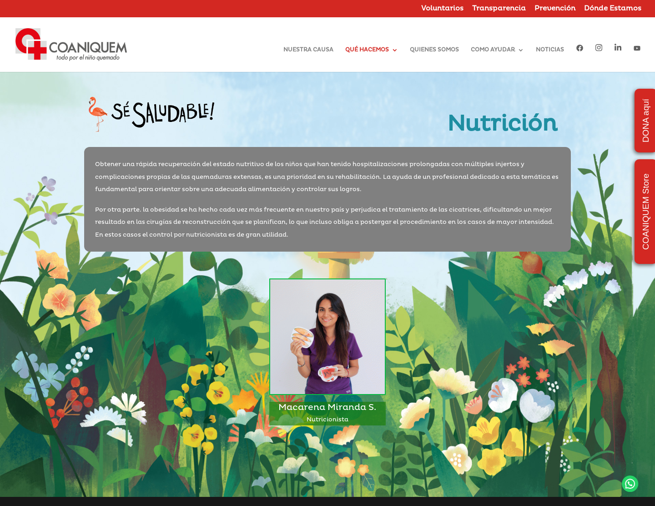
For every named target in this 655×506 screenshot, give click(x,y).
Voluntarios (442, 9)
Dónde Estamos (612, 9)
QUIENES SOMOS (434, 50)
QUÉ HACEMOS (367, 50)
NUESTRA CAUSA (308, 50)
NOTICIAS (550, 50)
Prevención (554, 9)
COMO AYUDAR (493, 50)
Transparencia (499, 9)
